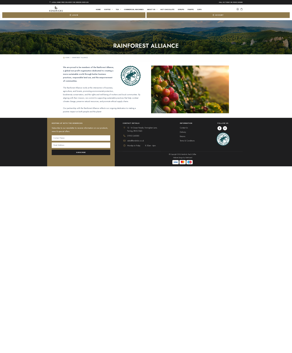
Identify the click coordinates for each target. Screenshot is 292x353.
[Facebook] (219, 128)
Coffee (109, 9)
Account (218, 15)
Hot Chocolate (167, 9)
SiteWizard (188, 157)
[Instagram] (225, 128)
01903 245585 (238, 2)
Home (98, 9)
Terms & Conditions (187, 140)
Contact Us (184, 127)
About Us (153, 9)
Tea (119, 9)
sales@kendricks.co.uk (135, 140)
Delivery (183, 132)
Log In (74, 15)
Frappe (191, 9)
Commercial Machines (134, 9)
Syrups (181, 9)
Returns (182, 136)
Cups (199, 9)
